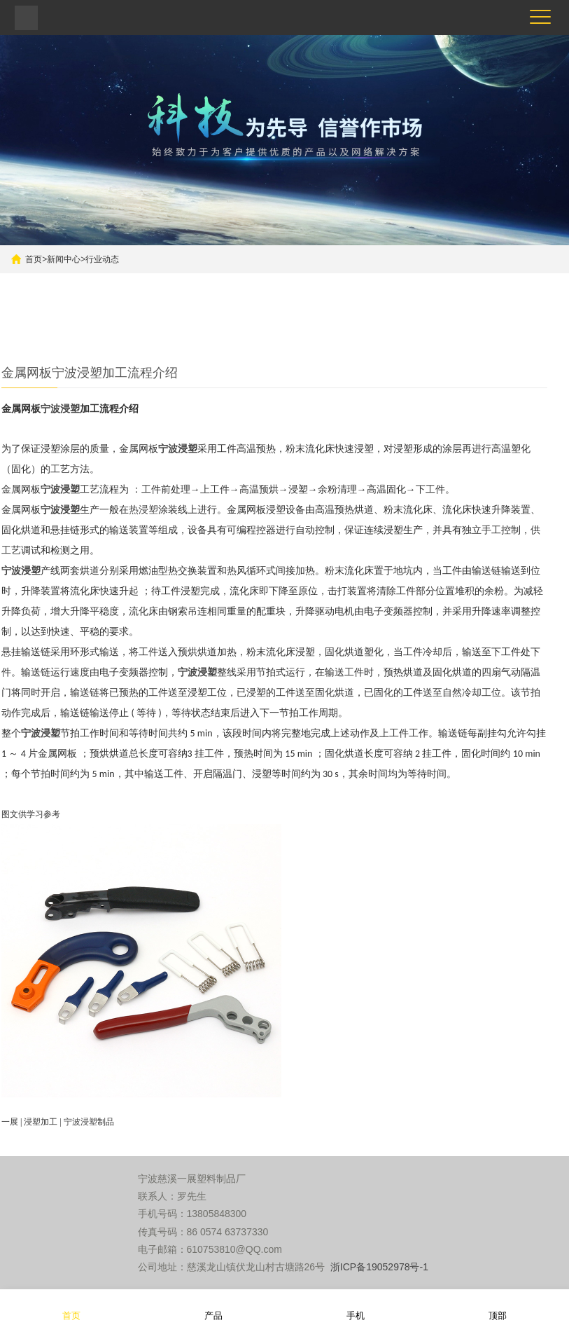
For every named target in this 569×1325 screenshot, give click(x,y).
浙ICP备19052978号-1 (379, 1266)
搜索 (447, 298)
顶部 (498, 1306)
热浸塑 (143, 509)
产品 (213, 1306)
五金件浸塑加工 (82, 332)
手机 (355, 1306)
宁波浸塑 (60, 409)
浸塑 (32, 1122)
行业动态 (102, 259)
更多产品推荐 (168, 332)
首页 (33, 259)
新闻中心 (63, 259)
